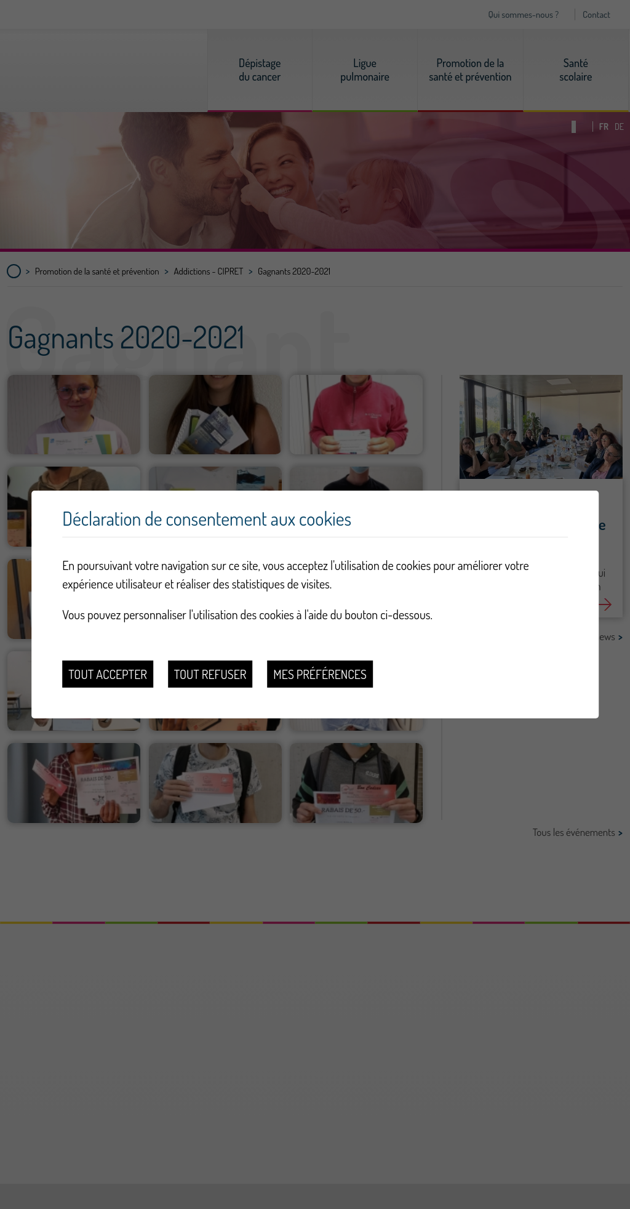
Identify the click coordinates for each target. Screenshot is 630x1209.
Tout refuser (210, 674)
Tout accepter (107, 674)
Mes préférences (319, 674)
